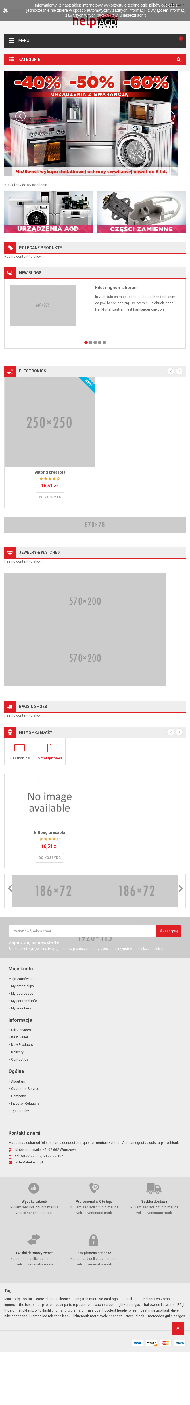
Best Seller (19, 1090)
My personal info (24, 1054)
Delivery (17, 1105)
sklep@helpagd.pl (29, 1215)
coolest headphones (120, 1363)
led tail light (131, 1352)
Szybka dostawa (154, 1254)
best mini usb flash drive (160, 1363)
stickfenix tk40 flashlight (37, 1363)
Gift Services (21, 1083)
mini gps (93, 1363)
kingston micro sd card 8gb (96, 1352)
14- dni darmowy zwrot (34, 1306)
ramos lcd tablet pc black (51, 1369)
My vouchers (21, 1061)
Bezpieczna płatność (94, 1306)
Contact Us (20, 1112)
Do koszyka (50, 497)
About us (18, 1134)
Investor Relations (25, 1156)
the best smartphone (35, 1358)
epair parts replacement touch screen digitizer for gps (98, 1358)
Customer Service (25, 1142)
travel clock (135, 1369)
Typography (20, 1164)
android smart (72, 1363)
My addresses (22, 1046)
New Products (22, 1098)
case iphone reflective (53, 1352)
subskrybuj (169, 984)
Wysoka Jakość (34, 1254)
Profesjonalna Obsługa (94, 1254)
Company (18, 1149)
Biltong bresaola (50, 472)
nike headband (15, 1369)
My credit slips (22, 1039)
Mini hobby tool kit (18, 1352)
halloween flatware (159, 1358)
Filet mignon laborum (116, 287)
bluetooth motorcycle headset (98, 1369)
